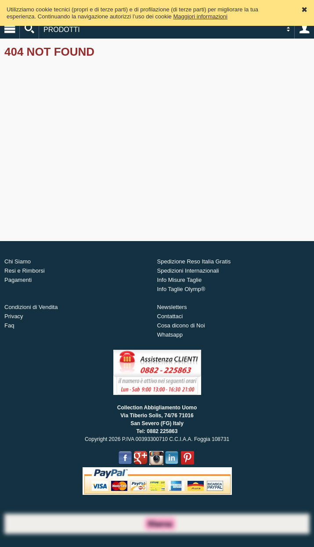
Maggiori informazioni (200, 16)
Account (304, 29)
